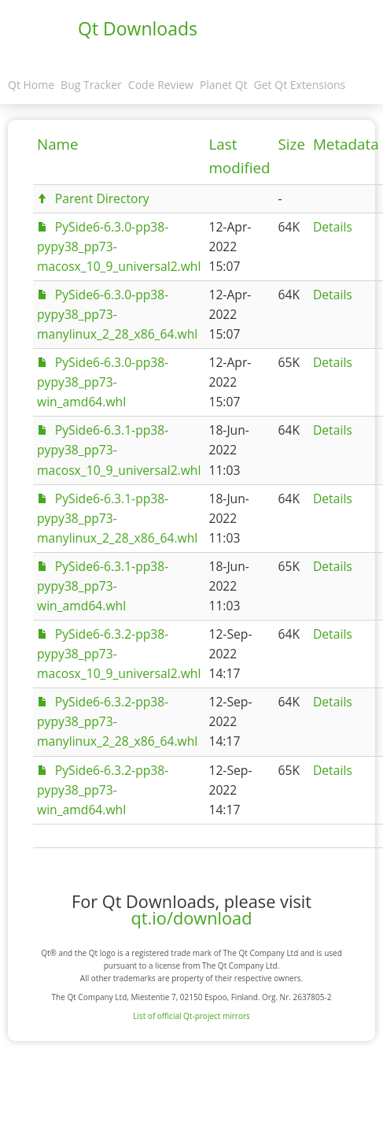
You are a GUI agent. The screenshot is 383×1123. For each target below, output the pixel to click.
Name (58, 144)
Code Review (160, 84)
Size (291, 144)
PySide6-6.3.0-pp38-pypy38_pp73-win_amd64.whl (102, 382)
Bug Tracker (91, 84)
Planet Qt (224, 84)
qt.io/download (191, 917)
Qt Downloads (137, 28)
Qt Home (31, 84)
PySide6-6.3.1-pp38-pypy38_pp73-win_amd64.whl (102, 586)
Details (332, 226)
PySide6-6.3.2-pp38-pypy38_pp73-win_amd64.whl (102, 790)
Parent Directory (102, 198)
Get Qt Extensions (300, 84)
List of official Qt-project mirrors (191, 1015)
